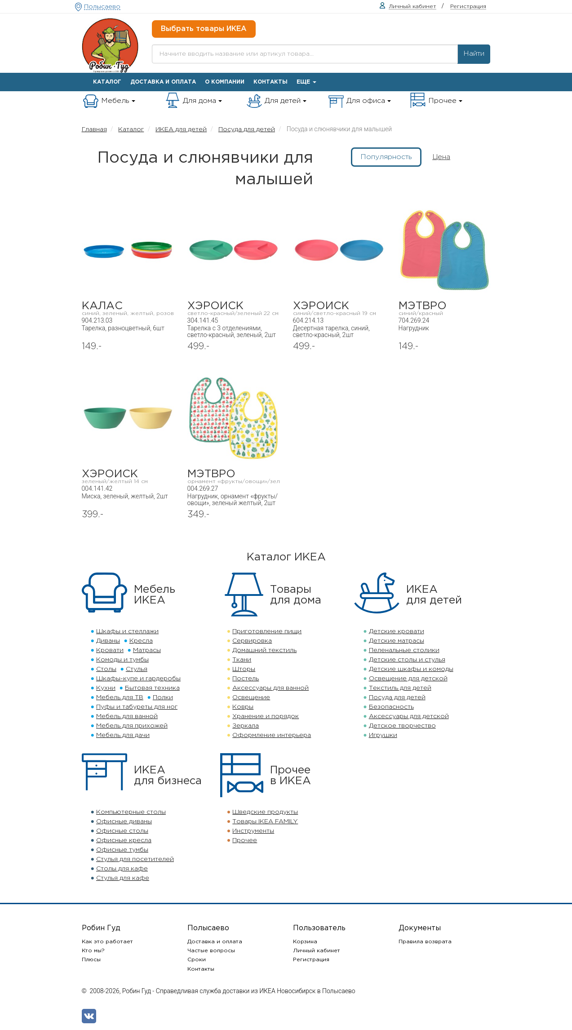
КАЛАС (128, 308)
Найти (473, 53)
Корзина (305, 941)
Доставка (163, 82)
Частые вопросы (211, 950)
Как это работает (107, 941)
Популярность (386, 157)
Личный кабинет (316, 950)
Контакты (270, 82)
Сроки (196, 959)
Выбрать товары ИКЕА (204, 29)
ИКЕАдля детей (434, 595)
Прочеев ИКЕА (290, 775)
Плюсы (91, 959)
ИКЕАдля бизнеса (168, 775)
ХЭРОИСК (233, 308)
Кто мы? (93, 950)
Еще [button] (306, 82)
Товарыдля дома (295, 595)
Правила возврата (425, 941)
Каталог (107, 82)
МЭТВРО (445, 308)
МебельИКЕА (154, 595)
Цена (441, 157)
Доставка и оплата (214, 941)
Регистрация (311, 959)
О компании (224, 82)
